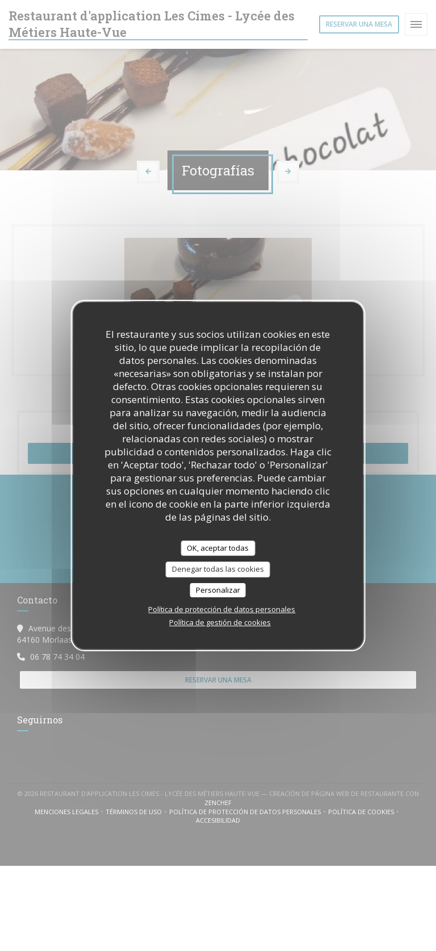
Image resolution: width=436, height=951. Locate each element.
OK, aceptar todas (218, 548)
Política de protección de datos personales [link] (221, 609)
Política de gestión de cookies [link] (220, 622)
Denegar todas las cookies (218, 569)
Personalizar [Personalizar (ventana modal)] (218, 590)
